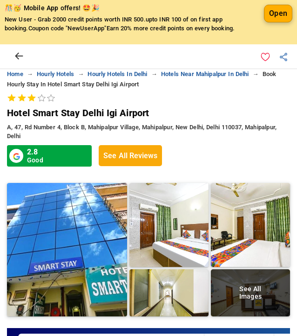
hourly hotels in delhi (117, 73)
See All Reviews (130, 155)
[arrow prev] (19, 56)
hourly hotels (55, 73)
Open (278, 13)
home (15, 73)
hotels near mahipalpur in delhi (205, 73)
